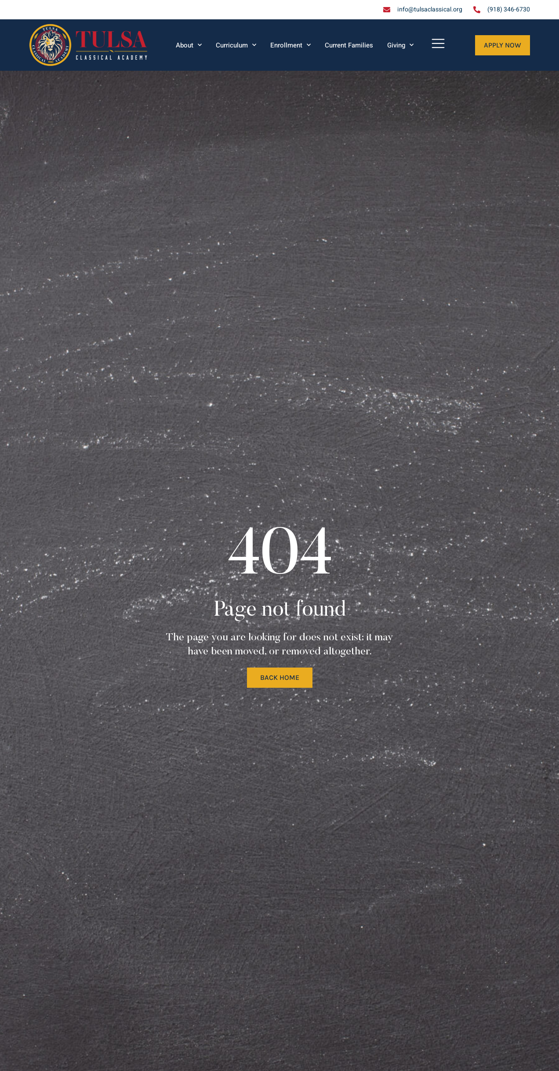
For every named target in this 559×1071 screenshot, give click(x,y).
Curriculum (236, 45)
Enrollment (290, 45)
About (189, 45)
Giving (400, 45)
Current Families (349, 45)
